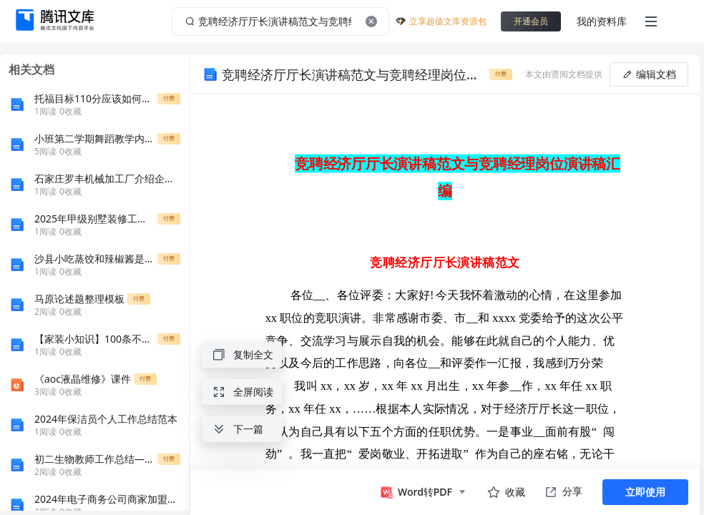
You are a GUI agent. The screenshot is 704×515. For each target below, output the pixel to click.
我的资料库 (602, 21)
